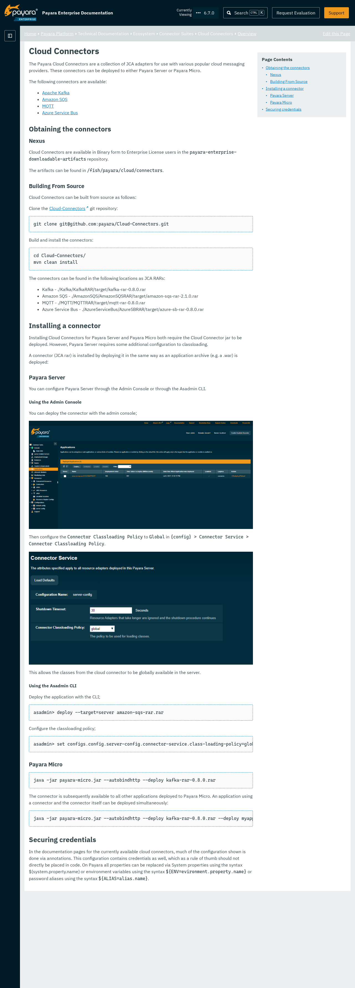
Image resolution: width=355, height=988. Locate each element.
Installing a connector (125, 103)
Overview (103, 40)
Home (99, 33)
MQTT (117, 182)
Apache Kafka (125, 168)
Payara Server (122, 110)
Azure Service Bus (129, 188)
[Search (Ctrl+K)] (245, 12)
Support (336, 13)
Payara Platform (21, 55)
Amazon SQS (123, 175)
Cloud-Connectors (136, 284)
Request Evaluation (296, 13)
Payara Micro (122, 117)
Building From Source (129, 96)
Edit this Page (336, 33)
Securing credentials (124, 123)
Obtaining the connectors (128, 82)
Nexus (116, 89)
